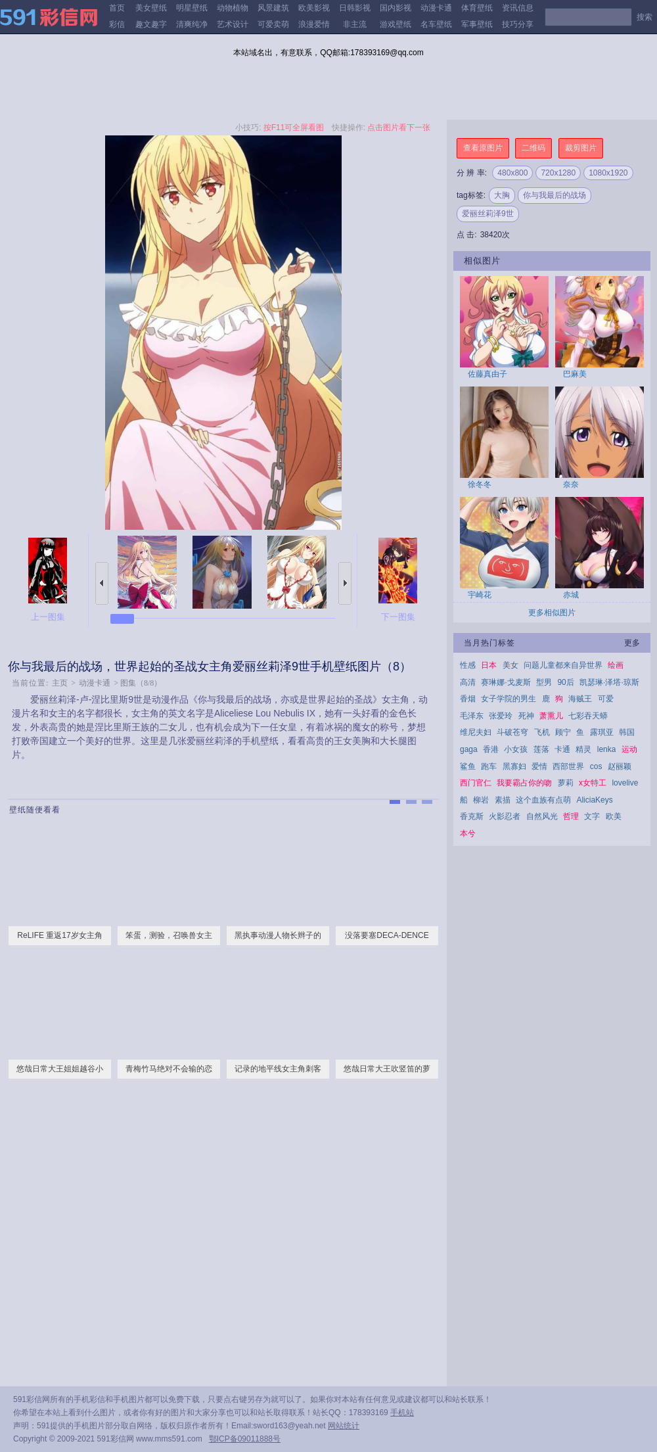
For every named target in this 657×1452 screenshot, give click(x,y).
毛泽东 (472, 715)
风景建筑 (273, 7)
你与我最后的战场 (554, 195)
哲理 (571, 816)
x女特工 (592, 782)
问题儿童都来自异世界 (563, 665)
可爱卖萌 (273, 24)
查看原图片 (483, 147)
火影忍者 (504, 816)
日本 (489, 665)
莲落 (541, 749)
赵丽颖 (619, 766)
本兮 (468, 833)
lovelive (625, 782)
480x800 (512, 172)
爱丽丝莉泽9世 (488, 213)
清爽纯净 (192, 24)
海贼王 (580, 698)
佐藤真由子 (487, 374)
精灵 (583, 749)
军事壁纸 (477, 24)
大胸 (502, 195)
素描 (502, 800)
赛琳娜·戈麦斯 (505, 682)
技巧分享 (517, 24)
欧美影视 (314, 7)
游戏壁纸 (395, 24)
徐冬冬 (479, 484)
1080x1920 (608, 172)
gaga (469, 749)
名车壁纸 (436, 24)
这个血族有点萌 (543, 800)
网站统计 (343, 1425)
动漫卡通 (436, 7)
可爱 (606, 698)
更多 (632, 642)
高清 (468, 682)
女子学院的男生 (508, 698)
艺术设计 (232, 24)
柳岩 (481, 800)
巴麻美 (575, 374)
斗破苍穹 (512, 732)
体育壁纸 (477, 7)
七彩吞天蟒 (588, 715)
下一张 (344, 583)
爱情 (539, 766)
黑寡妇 (514, 766)
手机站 (402, 1412)
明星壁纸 (192, 7)
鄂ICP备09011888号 (245, 1438)
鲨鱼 (468, 766)
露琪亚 (602, 732)
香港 (491, 749)
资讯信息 (517, 7)
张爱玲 (500, 715)
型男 (544, 682)
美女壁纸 (151, 7)
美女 (510, 665)
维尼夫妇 (475, 732)
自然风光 (542, 816)
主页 (60, 683)
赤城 (571, 594)
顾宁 (563, 732)
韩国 (627, 732)
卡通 (562, 749)
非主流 (355, 24)
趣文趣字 (151, 24)
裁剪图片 (581, 147)
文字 (592, 816)
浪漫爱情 (314, 24)
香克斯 (472, 816)
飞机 (542, 732)
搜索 (644, 17)
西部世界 (568, 766)
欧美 (614, 816)
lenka (606, 749)
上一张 (101, 583)
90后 (565, 682)
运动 (629, 749)
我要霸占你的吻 (524, 782)
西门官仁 (475, 782)
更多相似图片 (552, 612)
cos (596, 766)
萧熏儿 (551, 715)
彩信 (117, 24)
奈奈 (571, 484)
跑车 (489, 766)
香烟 (468, 698)
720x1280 (558, 172)
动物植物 (232, 7)
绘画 (615, 665)
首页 (117, 7)
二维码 (533, 147)
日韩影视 (355, 7)
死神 (526, 715)
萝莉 (566, 782)
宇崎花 (479, 594)
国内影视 (395, 7)
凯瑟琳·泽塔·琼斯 (609, 682)
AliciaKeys (594, 800)
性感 (468, 665)
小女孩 (516, 749)
